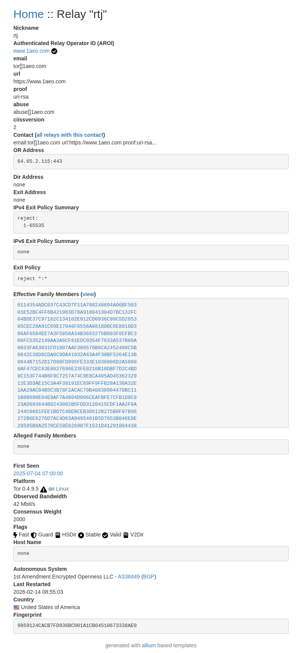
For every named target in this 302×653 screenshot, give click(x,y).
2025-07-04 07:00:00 (38, 473)
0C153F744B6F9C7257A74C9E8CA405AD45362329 (77, 376)
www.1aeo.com (31, 51)
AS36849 (129, 577)
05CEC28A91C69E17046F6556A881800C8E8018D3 (77, 326)
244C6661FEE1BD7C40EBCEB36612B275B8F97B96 (77, 412)
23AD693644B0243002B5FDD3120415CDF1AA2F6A (77, 404)
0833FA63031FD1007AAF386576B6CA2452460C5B (77, 348)
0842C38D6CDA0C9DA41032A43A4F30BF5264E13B (77, 355)
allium (149, 645)
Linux (62, 489)
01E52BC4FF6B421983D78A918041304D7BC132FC (77, 312)
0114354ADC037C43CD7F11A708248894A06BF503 (77, 305)
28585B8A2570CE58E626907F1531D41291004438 (77, 426)
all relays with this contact (70, 135)
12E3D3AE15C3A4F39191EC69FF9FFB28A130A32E (77, 383)
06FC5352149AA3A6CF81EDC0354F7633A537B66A (77, 341)
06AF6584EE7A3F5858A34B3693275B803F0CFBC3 (77, 334)
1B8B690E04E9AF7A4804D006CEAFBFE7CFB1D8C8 (77, 397)
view (88, 294)
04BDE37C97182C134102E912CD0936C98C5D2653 (77, 319)
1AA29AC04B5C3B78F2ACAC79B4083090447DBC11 (77, 390)
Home (28, 14)
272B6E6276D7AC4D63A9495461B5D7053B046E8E (77, 418)
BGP (148, 577)
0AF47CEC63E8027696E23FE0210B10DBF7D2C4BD (77, 369)
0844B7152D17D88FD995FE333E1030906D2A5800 (77, 362)
